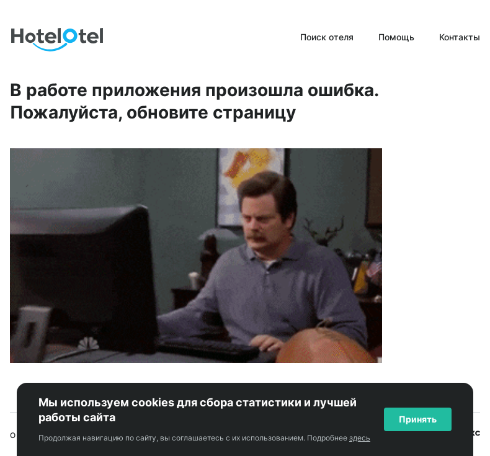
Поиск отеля (327, 37)
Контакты (459, 37)
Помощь (396, 37)
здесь (359, 437)
